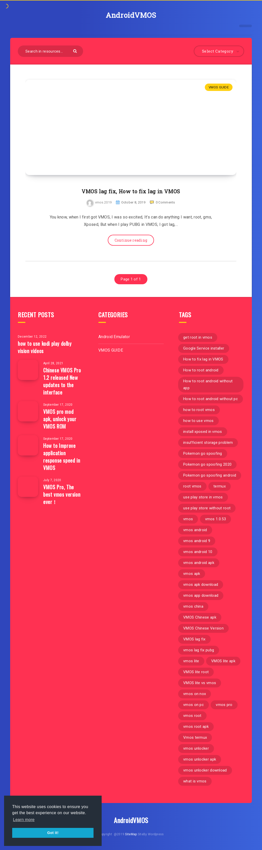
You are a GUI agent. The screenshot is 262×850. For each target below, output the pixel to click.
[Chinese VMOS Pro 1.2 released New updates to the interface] (28, 370)
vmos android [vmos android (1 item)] (195, 530)
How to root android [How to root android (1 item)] (201, 370)
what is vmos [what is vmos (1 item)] (195, 781)
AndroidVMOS (131, 15)
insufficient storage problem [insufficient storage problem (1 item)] (208, 442)
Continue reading (131, 240)
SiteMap (131, 834)
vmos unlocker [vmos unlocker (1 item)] (196, 748)
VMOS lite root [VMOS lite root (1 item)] (196, 672)
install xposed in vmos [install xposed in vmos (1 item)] (202, 431)
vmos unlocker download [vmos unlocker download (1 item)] (205, 770)
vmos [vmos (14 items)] (188, 519)
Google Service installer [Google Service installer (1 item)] (203, 348)
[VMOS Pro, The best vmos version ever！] (28, 487)
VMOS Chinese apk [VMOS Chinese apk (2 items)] (199, 617)
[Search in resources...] (50, 51)
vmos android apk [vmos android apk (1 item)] (198, 562)
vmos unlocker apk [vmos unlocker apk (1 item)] (199, 759)
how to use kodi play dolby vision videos (45, 347)
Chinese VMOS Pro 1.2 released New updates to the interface (62, 381)
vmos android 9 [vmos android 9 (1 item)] (196, 541)
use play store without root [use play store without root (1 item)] (206, 508)
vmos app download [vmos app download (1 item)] (200, 595)
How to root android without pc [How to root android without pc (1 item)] (210, 399)
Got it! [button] (52, 833)
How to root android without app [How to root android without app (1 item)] (208, 384)
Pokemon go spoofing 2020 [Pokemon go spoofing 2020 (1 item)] (207, 464)
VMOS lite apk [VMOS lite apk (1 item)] (223, 661)
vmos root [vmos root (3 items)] (192, 715)
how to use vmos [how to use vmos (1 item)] (198, 420)
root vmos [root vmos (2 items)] (192, 486)
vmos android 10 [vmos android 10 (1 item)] (197, 551)
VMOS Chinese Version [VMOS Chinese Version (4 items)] (203, 628)
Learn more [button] (24, 819)
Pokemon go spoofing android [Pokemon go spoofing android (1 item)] (209, 475)
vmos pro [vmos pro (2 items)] (224, 704)
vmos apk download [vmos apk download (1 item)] (200, 584)
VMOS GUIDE (219, 87)
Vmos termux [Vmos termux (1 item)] (195, 737)
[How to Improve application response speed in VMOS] (28, 445)
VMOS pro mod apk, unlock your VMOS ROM (59, 419)
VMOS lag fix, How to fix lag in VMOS (131, 191)
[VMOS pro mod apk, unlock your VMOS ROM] (28, 411)
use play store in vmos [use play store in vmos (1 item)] (203, 497)
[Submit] (75, 50)
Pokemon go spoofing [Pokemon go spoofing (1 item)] (202, 453)
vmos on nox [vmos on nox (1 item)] (194, 693)
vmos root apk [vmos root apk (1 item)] (196, 726)
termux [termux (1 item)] (219, 486)
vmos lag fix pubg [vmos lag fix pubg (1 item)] (198, 650)
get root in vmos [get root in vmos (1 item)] (197, 337)
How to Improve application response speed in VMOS (61, 456)
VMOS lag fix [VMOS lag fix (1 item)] (194, 639)
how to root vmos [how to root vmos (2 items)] (199, 409)
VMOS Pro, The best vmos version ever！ (61, 494)
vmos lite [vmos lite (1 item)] (191, 661)
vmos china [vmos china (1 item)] (193, 606)
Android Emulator (114, 336)
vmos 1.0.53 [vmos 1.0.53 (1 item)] (215, 519)
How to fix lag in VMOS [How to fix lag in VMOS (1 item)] (203, 359)
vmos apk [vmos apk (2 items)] (191, 573)
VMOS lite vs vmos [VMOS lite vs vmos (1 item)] (199, 683)
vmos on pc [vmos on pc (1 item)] (193, 704)
